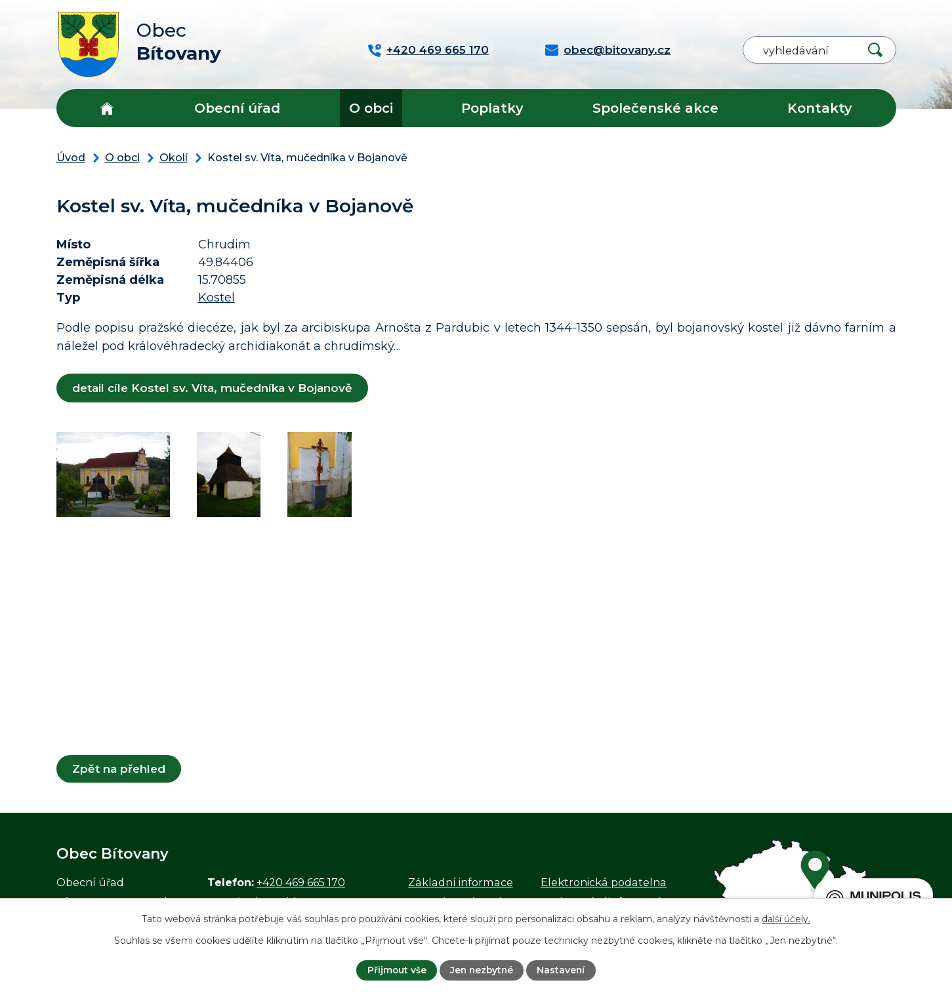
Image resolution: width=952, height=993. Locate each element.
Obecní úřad (237, 108)
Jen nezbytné (481, 970)
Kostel (216, 297)
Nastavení (562, 970)
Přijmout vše (395, 970)
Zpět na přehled (119, 768)
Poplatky (492, 108)
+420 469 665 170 (301, 882)
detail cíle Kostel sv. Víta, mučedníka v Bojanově (213, 388)
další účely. (786, 918)
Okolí (173, 157)
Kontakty (819, 108)
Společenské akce (655, 108)
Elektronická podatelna (604, 882)
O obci (371, 108)
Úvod (107, 108)
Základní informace (460, 882)
